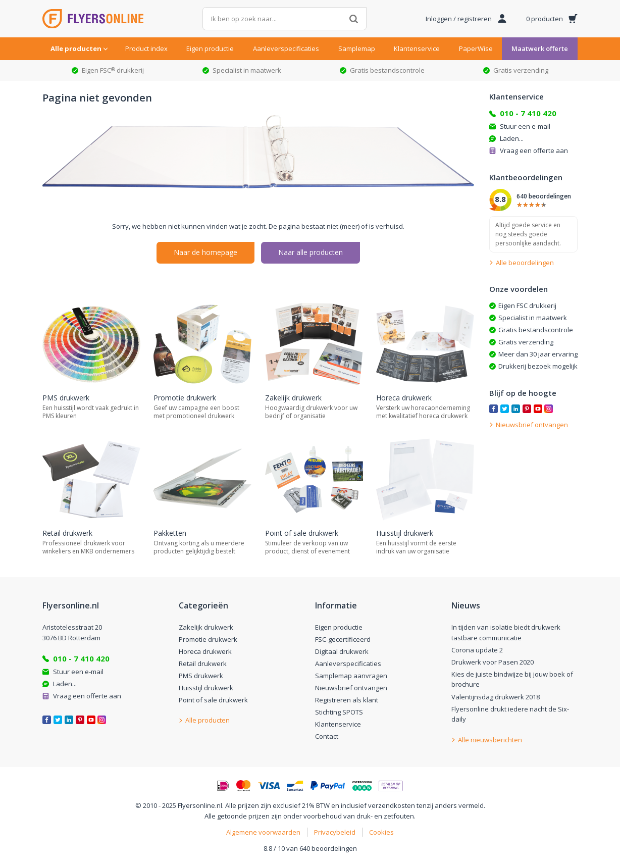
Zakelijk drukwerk (206, 627)
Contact (326, 736)
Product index (146, 48)
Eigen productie (210, 48)
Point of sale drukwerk (213, 699)
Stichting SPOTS (339, 712)
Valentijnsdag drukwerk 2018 (495, 696)
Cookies (381, 832)
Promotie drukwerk (208, 639)
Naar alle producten (310, 252)
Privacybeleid (334, 832)
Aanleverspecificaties (286, 48)
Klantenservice (417, 48)
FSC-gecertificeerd (343, 639)
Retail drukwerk (203, 663)
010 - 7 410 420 (528, 113)
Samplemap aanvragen (351, 675)
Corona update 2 (477, 649)
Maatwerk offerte (539, 48)
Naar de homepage (205, 252)
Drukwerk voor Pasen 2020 (492, 662)
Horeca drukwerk (205, 651)
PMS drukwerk (201, 675)
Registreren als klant (346, 699)
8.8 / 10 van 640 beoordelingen (310, 848)
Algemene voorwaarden (263, 832)
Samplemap (356, 48)
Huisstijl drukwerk (206, 687)
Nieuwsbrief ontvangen (351, 687)
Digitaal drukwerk (342, 651)
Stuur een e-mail (525, 126)
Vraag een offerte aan (534, 150)
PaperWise (476, 48)
